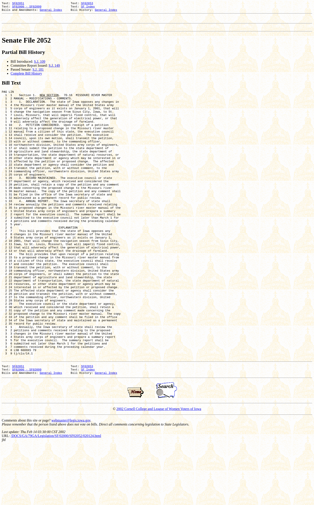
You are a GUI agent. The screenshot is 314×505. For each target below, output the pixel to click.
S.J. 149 (54, 69)
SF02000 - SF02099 (27, 8)
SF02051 (18, 4)
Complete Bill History (26, 77)
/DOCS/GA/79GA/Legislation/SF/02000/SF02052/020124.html (56, 495)
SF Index (88, 8)
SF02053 (87, 4)
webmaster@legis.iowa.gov (70, 480)
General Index (51, 12)
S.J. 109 (39, 65)
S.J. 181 (38, 73)
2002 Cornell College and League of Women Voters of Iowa (158, 468)
